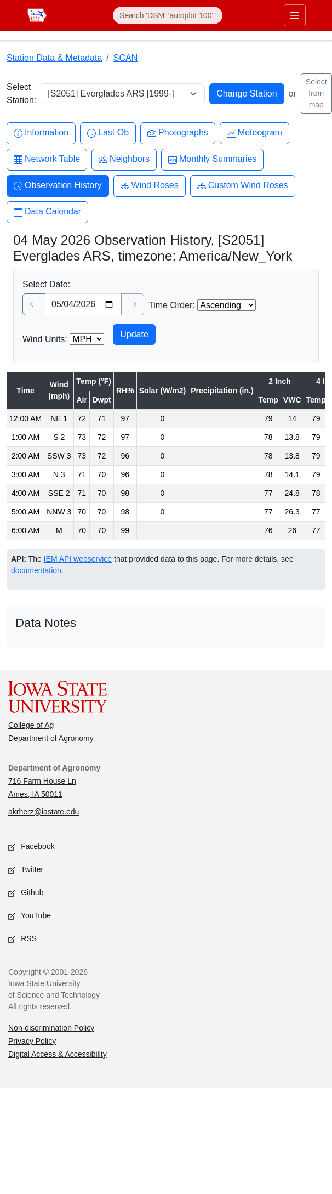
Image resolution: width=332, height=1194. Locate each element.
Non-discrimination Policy (51, 1027)
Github (25, 892)
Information (41, 133)
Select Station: (21, 93)
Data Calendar (47, 212)
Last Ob (108, 133)
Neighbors (124, 159)
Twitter (25, 869)
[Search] (167, 15)
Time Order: (171, 305)
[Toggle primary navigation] (295, 15)
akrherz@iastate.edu (43, 811)
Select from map (316, 93)
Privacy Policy (32, 1041)
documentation (36, 570)
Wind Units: (44, 339)
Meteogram (254, 133)
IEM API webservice (78, 558)
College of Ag (31, 725)
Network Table (47, 159)
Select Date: (46, 284)
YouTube (29, 915)
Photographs (177, 133)
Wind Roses (150, 185)
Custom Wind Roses (242, 185)
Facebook (31, 846)
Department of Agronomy (51, 738)
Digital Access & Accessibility (57, 1054)
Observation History (58, 185)
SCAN (125, 58)
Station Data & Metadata (54, 58)
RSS (22, 938)
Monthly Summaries (212, 159)
